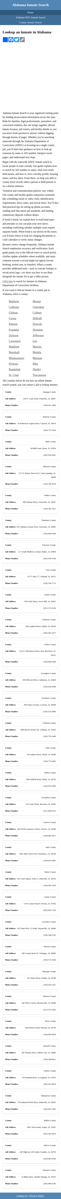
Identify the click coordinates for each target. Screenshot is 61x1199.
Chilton (13, 312)
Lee (35, 341)
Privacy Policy (37, 1195)
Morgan (37, 358)
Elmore (13, 324)
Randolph (14, 369)
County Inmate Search (30, 22)
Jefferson (38, 335)
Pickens (13, 363)
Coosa (12, 318)
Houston (38, 329)
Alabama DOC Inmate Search (30, 17)
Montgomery (16, 358)
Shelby (37, 369)
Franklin (14, 329)
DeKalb (37, 318)
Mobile (37, 352)
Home (30, 12)
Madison (14, 346)
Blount (37, 301)
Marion (37, 346)
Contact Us (22, 1195)
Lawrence (15, 341)
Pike (35, 363)
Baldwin (14, 301)
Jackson (13, 335)
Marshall (14, 352)
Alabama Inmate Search (30, 5)
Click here (8, 281)
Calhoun (14, 307)
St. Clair (14, 375)
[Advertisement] (30, 74)
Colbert (37, 312)
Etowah (37, 324)
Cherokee (38, 307)
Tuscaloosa (39, 375)
